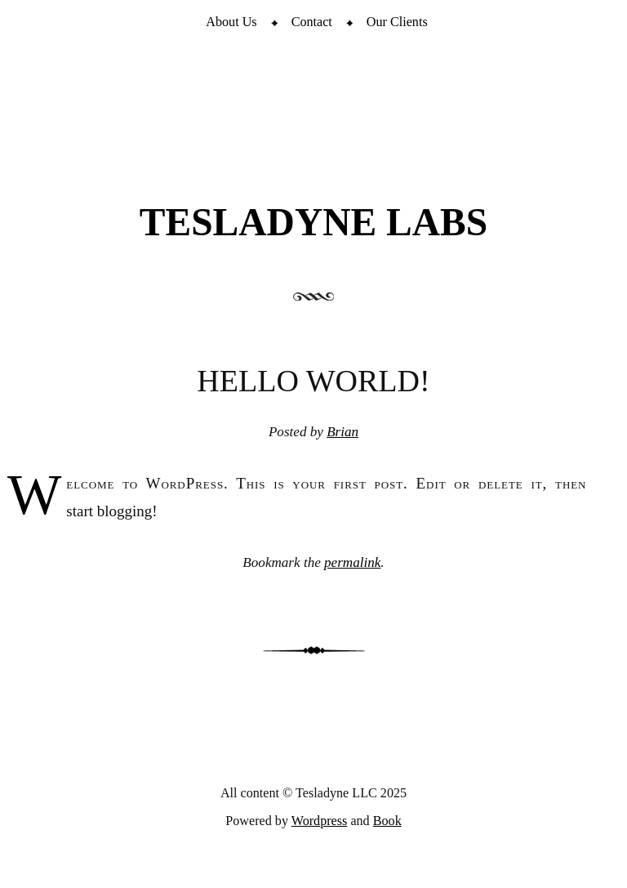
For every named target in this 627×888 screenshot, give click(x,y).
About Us (231, 22)
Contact (311, 22)
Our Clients (397, 22)
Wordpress (319, 821)
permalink (352, 562)
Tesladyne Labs (313, 222)
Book (387, 821)
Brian (342, 432)
